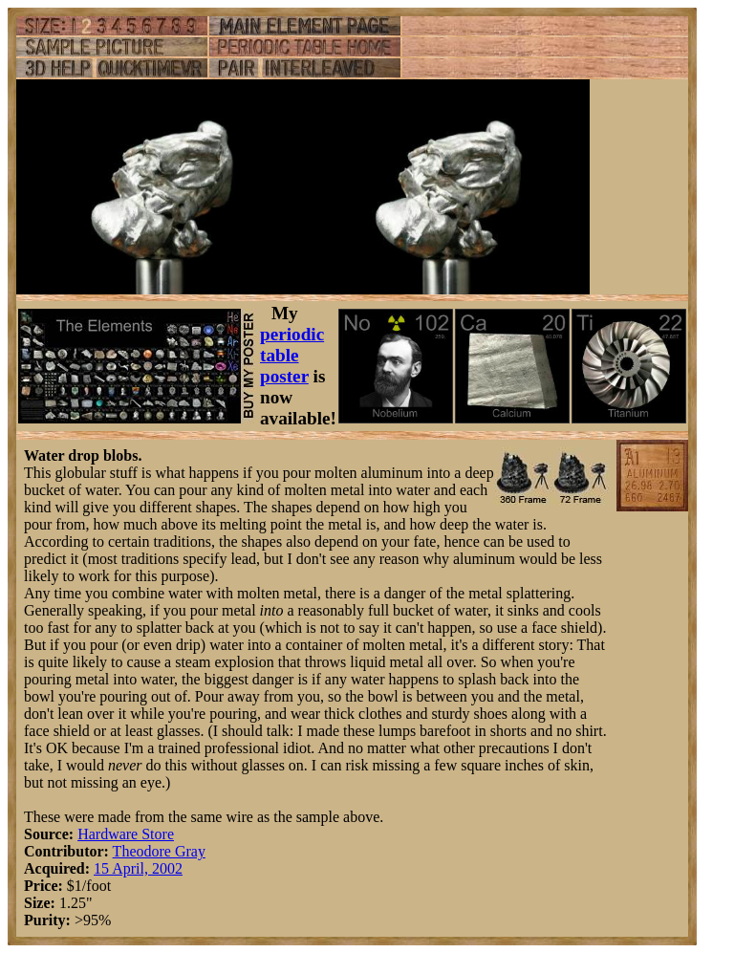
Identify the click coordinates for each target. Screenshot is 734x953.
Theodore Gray (159, 851)
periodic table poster (292, 355)
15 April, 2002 (138, 868)
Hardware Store (125, 834)
